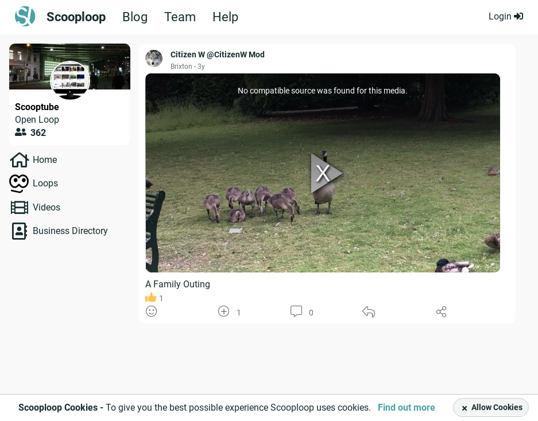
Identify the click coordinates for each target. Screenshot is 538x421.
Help (225, 17)
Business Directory (70, 230)
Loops (45, 183)
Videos (46, 207)
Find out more (406, 407)
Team (180, 17)
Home (45, 159)
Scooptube (37, 107)
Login (506, 16)
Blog (135, 17)
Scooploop (76, 17)
